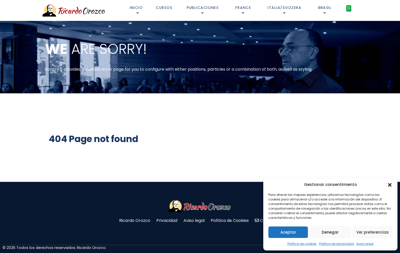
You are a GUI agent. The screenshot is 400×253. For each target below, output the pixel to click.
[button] (389, 184)
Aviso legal (364, 244)
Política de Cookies (230, 220)
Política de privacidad (336, 244)
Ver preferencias (372, 232)
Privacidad (166, 220)
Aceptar (288, 232)
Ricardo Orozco (134, 220)
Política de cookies (302, 244)
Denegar (330, 232)
